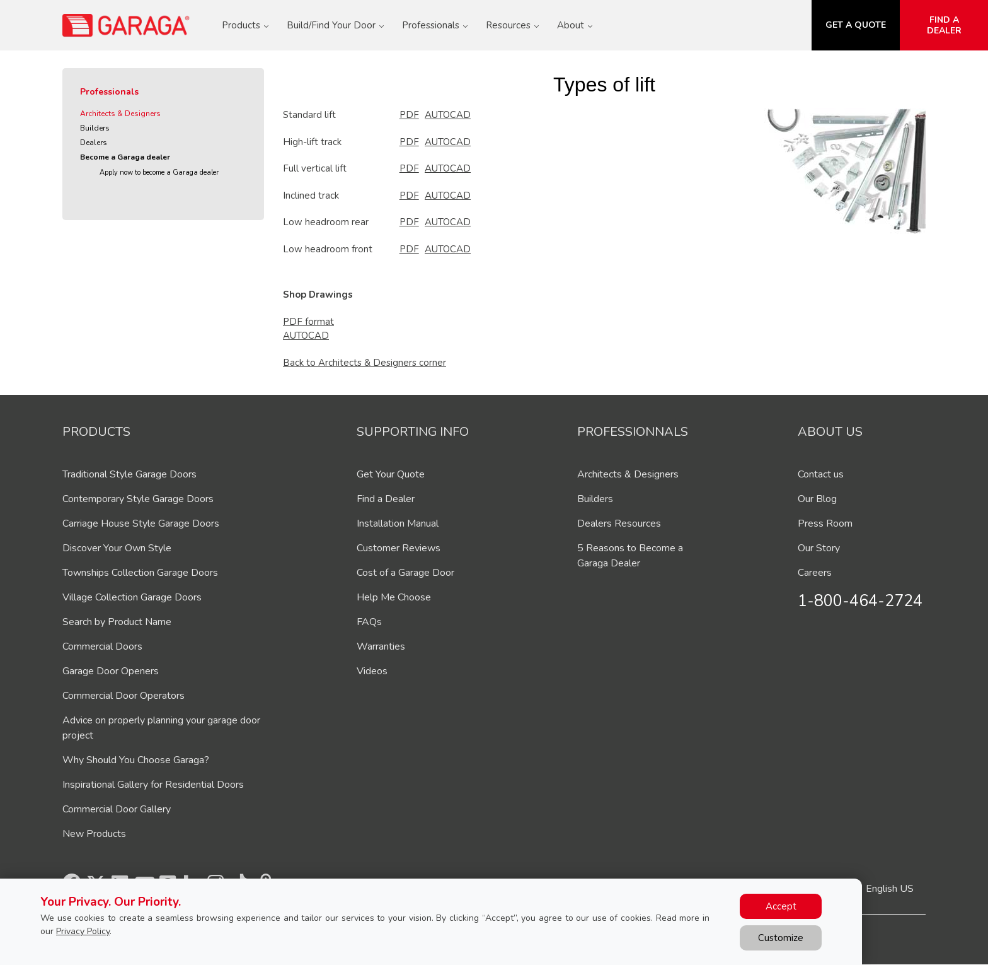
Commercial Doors (102, 646)
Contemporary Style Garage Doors (138, 499)
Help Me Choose (394, 597)
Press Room (825, 523)
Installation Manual (398, 523)
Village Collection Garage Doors (132, 597)
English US (890, 889)
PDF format (308, 321)
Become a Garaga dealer (125, 157)
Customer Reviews (398, 548)
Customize (780, 938)
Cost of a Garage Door (405, 573)
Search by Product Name (116, 622)
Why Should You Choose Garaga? (135, 760)
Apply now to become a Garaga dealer (159, 172)
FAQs (369, 622)
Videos (372, 671)
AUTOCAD (448, 114)
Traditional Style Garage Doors (129, 474)
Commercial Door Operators (123, 696)
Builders (95, 128)
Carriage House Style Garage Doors (140, 523)
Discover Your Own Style (116, 548)
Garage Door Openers (110, 671)
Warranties (381, 646)
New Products (94, 834)
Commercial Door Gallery (116, 809)
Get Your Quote (391, 474)
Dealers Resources (619, 523)
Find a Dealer (386, 499)
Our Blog (817, 499)
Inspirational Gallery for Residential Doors (153, 785)
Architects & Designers (120, 113)
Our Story (819, 548)
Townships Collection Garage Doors (140, 573)
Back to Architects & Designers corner (364, 362)
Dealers (93, 142)
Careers (815, 573)
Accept (781, 906)
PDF (409, 114)
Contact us (821, 474)
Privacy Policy (83, 931)
